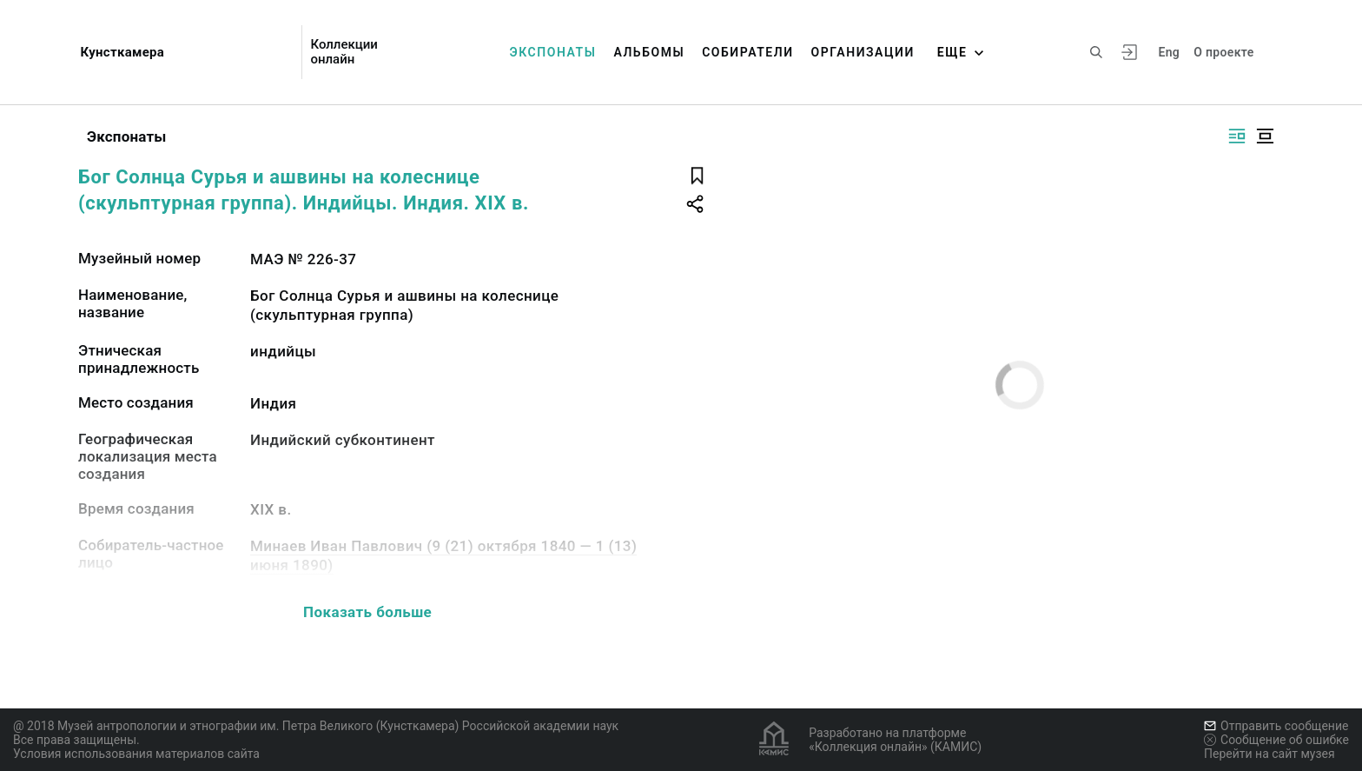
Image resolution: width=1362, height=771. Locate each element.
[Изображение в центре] (1265, 136)
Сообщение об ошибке (1276, 740)
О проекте (1223, 52)
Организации (863, 52)
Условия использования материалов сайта (136, 754)
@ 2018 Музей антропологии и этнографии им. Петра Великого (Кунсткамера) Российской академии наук (315, 726)
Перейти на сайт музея (1269, 754)
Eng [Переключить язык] (1169, 52)
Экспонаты (553, 52)
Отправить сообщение (1276, 726)
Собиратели (747, 52)
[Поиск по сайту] (1096, 52)
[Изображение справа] (1237, 136)
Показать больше (367, 612)
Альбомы (648, 52)
